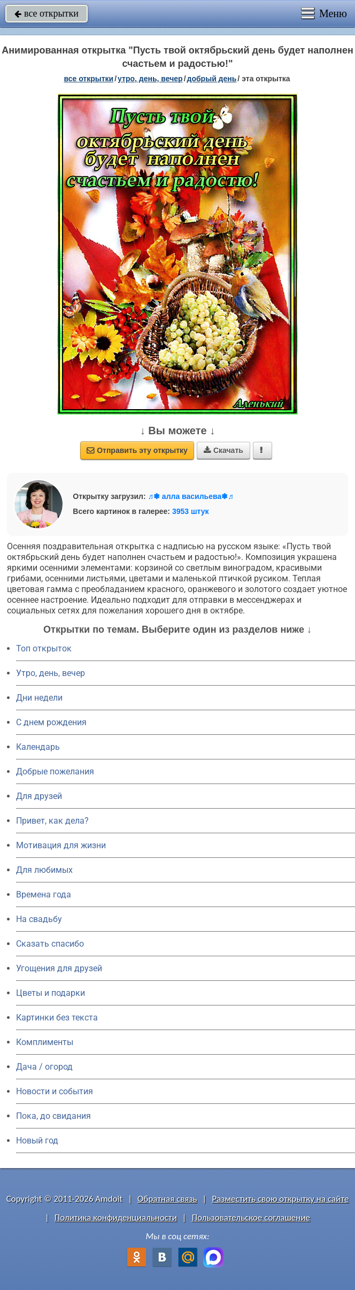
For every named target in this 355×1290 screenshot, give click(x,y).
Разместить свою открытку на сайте (280, 1198)
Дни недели (39, 698)
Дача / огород (44, 1067)
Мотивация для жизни (61, 845)
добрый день (212, 78)
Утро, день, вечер (50, 673)
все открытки (46, 13)
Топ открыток (44, 648)
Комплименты (44, 1042)
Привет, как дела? (52, 821)
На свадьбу (39, 919)
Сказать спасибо (50, 944)
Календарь (38, 747)
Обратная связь (167, 1198)
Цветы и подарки (50, 993)
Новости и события (54, 1091)
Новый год (37, 1140)
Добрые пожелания (55, 771)
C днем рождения (51, 722)
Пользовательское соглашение (251, 1217)
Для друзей (39, 796)
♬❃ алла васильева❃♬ (190, 496)
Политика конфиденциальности (116, 1217)
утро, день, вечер (150, 78)
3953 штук (190, 511)
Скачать (223, 450)
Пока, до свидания (53, 1116)
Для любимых (44, 870)
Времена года (43, 894)
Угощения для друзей (59, 968)
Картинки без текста (57, 1017)
